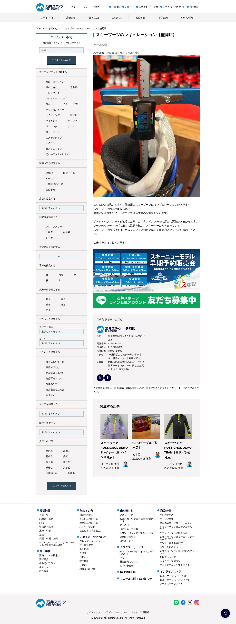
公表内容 (84, 565)
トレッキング (53, 93)
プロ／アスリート (55, 226)
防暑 (48, 310)
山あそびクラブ (54, 137)
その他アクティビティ (57, 154)
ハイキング (51, 120)
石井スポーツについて (174, 7)
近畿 (41, 534)
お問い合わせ (126, 565)
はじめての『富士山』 (90, 530)
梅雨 (61, 275)
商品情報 (163, 17)
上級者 (49, 232)
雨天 (63, 299)
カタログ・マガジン (170, 561)
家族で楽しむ (53, 367)
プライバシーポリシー (115, 612)
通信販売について (129, 561)
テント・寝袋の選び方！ (172, 543)
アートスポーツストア (171, 583)
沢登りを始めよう (169, 547)
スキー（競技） (71, 104)
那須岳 (49, 456)
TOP (38, 28)
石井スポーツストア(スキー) (174, 579)
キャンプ (72, 120)
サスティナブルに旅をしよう (175, 533)
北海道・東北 (46, 518)
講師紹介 (44, 559)
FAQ (122, 557)
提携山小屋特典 (128, 537)
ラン (85, 7)
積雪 (48, 304)
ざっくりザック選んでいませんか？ (176, 527)
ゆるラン (50, 143)
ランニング (51, 126)
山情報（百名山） (55, 184)
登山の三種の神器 (88, 518)
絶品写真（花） (54, 378)
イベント (50, 178)
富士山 (49, 462)
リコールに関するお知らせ (136, 578)
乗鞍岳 (49, 467)
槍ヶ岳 (66, 462)
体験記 (49, 173)
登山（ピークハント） (57, 81)
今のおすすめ (167, 515)
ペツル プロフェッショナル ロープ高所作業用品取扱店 (56, 543)
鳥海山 (66, 451)
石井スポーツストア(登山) (173, 575)
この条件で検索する (61, 60)
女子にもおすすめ (55, 361)
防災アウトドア (168, 557)
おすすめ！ (51, 395)
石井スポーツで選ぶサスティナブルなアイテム (177, 538)
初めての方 (93, 17)
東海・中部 (45, 530)
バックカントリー (55, 109)
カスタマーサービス (148, 7)
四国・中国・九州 (48, 538)
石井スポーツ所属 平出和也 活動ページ (137, 519)
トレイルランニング (56, 98)
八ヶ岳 (66, 467)
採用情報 (194, 7)
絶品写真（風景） (55, 373)
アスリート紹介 (128, 515)
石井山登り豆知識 (55, 389)
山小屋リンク (126, 540)
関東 (41, 522)
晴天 (48, 299)
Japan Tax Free (87, 569)
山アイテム (69, 173)
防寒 (63, 304)
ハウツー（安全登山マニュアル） (137, 533)
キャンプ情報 (186, 17)
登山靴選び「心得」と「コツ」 (176, 522)
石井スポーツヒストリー (92, 541)
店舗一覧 (44, 515)
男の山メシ (45, 567)
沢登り (73, 115)
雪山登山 (74, 87)
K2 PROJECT (128, 572)
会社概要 (84, 549)
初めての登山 (86, 515)
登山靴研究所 (86, 545)
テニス (96, 7)
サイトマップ (93, 612)
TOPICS (116, 7)
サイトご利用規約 (140, 612)
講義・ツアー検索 (48, 555)
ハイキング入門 (87, 526)
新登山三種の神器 (88, 522)
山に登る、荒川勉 (129, 529)
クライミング (53, 115)
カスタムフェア (54, 148)
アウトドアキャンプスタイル (175, 565)
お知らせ (84, 557)
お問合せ (129, 7)
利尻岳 (49, 451)
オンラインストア (47, 17)
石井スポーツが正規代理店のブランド (177, 552)
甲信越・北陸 (46, 526)
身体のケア (51, 384)
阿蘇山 (71, 473)
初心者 (49, 238)
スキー (74, 7)
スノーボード (53, 132)
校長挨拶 (44, 571)
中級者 (66, 232)
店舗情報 (70, 17)
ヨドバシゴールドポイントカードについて (137, 552)
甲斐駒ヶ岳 (51, 473)
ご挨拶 (82, 553)
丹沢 (65, 456)
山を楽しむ (117, 17)
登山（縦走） (53, 87)
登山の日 (124, 525)
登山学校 (140, 17)
